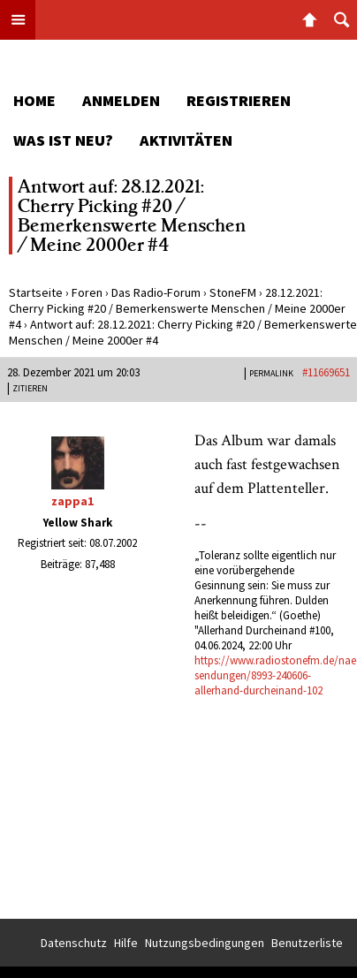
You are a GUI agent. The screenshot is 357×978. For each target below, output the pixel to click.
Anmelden (121, 100)
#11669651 (326, 372)
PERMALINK (271, 373)
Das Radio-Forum (156, 292)
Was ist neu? (63, 140)
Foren (87, 292)
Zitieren (30, 388)
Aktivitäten (186, 140)
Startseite (36, 292)
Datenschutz (74, 943)
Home (34, 100)
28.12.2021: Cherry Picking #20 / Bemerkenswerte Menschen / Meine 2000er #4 (177, 308)
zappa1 (72, 501)
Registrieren (238, 100)
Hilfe (126, 943)
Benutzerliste (307, 943)
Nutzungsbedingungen (204, 943)
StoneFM (232, 292)
